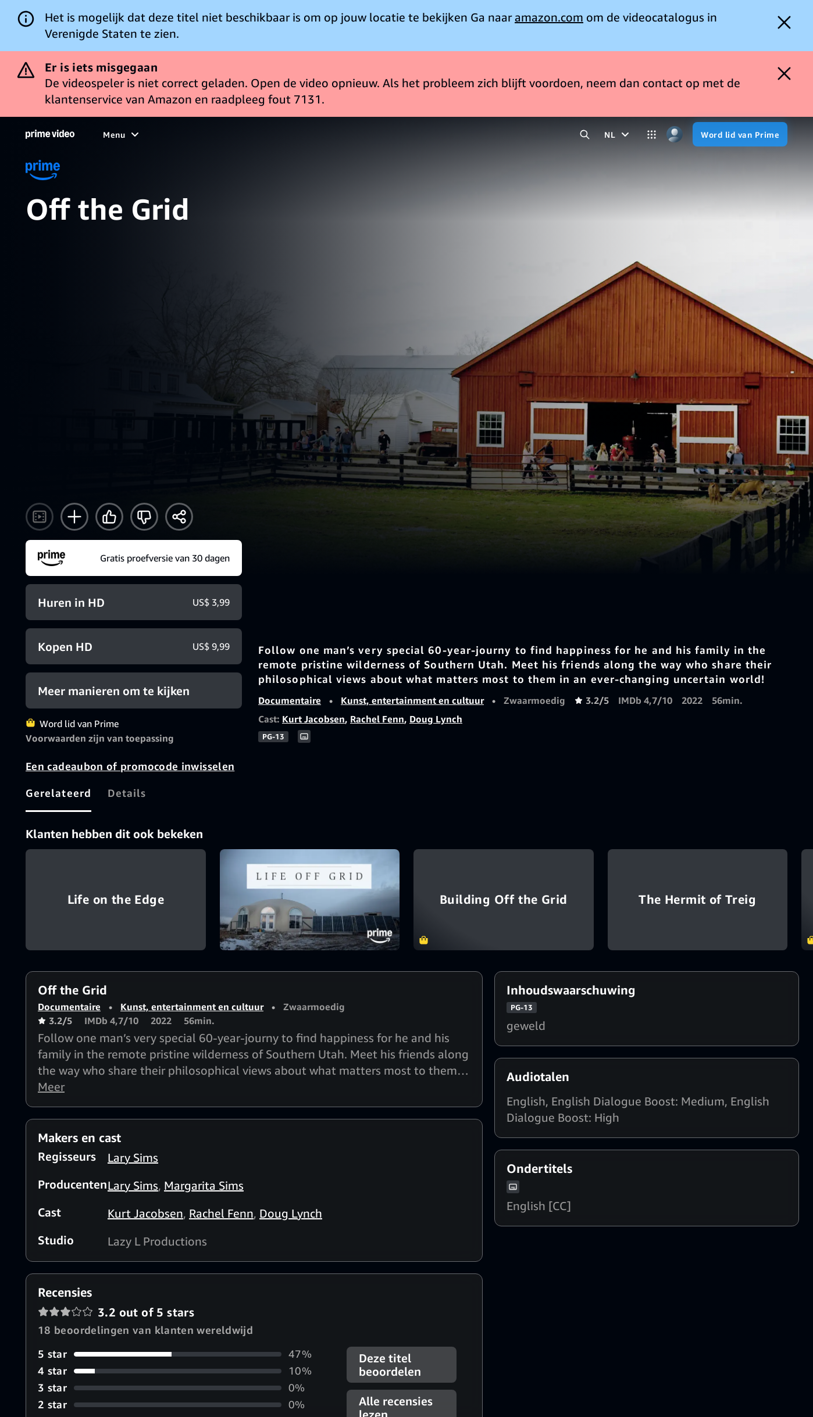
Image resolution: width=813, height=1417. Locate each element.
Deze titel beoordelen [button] (390, 1364)
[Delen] (179, 517)
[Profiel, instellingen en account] (674, 134)
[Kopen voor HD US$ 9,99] (134, 646)
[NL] (618, 134)
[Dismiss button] (784, 22)
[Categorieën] (651, 134)
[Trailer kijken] (40, 517)
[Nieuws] (360, 134)
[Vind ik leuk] (109, 517)
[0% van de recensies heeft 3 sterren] (185, 1387)
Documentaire (289, 700)
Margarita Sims (204, 1185)
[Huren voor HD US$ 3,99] (134, 602)
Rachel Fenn (377, 719)
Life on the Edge (116, 899)
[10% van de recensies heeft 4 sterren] (185, 1371)
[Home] (50, 134)
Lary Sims (133, 1157)
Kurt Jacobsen (313, 719)
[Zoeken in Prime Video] (584, 134)
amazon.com (549, 17)
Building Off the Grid (503, 899)
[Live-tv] (405, 134)
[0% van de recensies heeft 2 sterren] (185, 1404)
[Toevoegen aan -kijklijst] (74, 517)
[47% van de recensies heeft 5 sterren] (185, 1354)
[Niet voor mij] (144, 517)
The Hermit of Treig (698, 899)
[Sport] (316, 134)
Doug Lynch (435, 719)
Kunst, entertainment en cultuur (412, 700)
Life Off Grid (310, 899)
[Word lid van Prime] (740, 134)
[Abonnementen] (476, 134)
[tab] (58, 793)
